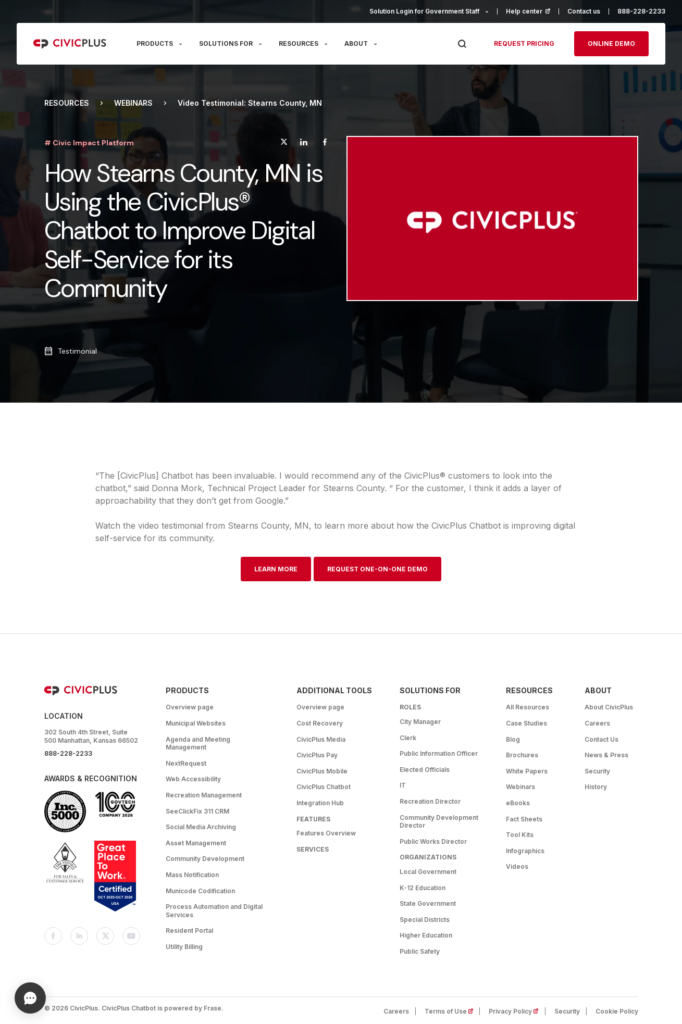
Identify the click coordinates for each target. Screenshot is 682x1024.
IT (403, 785)
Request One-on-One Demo (377, 569)
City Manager (420, 722)
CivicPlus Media (320, 739)
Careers (597, 723)
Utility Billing (184, 947)
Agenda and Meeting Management (198, 743)
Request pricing (524, 43)
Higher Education (426, 935)
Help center (532, 11)
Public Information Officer (439, 753)
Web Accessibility (193, 779)
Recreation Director (430, 801)
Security (597, 771)
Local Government (428, 872)
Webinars (133, 103)
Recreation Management (204, 795)
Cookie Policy (617, 1011)
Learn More (275, 569)
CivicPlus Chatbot (323, 787)
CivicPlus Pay (317, 755)
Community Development (205, 859)
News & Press (606, 755)
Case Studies (526, 723)
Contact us (583, 11)
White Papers (527, 771)
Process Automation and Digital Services (214, 911)
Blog (513, 739)
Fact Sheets (524, 819)
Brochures (522, 755)
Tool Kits (520, 835)
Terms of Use (452, 1011)
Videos (517, 866)
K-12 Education (422, 888)
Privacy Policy (517, 1011)
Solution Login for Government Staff (424, 11)
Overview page (190, 707)
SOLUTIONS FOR (226, 43)
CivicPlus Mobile (322, 771)
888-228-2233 (641, 11)
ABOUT (356, 43)
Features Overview (326, 833)
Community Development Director (439, 822)
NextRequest (186, 763)
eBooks (518, 803)
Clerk (408, 738)
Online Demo (611, 43)
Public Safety (420, 951)
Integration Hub (320, 803)
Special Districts (425, 919)
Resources (66, 103)
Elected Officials (425, 769)
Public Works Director (433, 841)
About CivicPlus (609, 707)
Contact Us (601, 739)
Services (312, 849)
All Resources (527, 707)
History (596, 787)
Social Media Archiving (201, 827)
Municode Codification (200, 891)
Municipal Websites (196, 723)
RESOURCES (298, 43)
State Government (428, 903)
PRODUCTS (155, 43)
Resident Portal (189, 930)
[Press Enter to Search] (462, 44)
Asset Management (196, 843)
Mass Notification (192, 875)
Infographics (525, 851)
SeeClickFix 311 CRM (197, 811)
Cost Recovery (319, 723)
